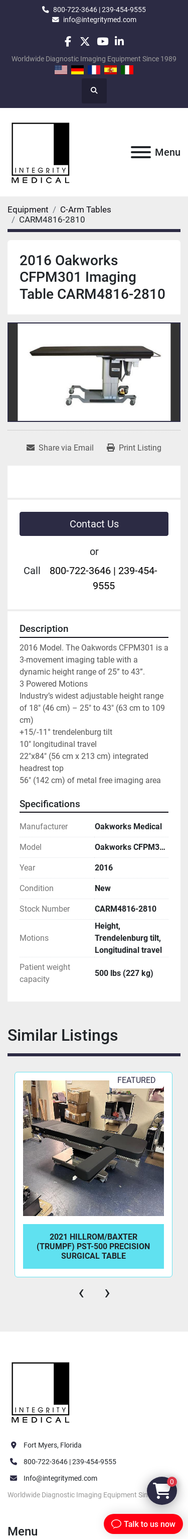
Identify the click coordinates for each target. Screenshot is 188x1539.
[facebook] (68, 41)
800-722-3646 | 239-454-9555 (99, 10)
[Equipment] (28, 209)
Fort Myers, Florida (53, 1445)
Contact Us (94, 524)
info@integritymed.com (99, 20)
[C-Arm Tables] (85, 209)
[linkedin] (119, 41)
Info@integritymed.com (60, 1478)
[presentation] (81, 1292)
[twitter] (85, 41)
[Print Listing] (134, 448)
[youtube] (102, 41)
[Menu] (141, 152)
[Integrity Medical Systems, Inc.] (41, 1391)
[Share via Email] (60, 448)
